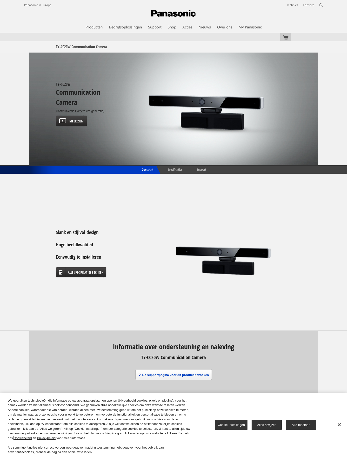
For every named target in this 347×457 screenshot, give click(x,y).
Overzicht (147, 169)
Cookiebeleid (23, 438)
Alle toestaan (301, 425)
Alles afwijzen (267, 425)
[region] (173, 425)
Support (201, 169)
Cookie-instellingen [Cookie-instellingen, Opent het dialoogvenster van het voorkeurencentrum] (231, 425)
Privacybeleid (46, 438)
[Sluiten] (339, 424)
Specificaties (175, 169)
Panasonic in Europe (37, 5)
